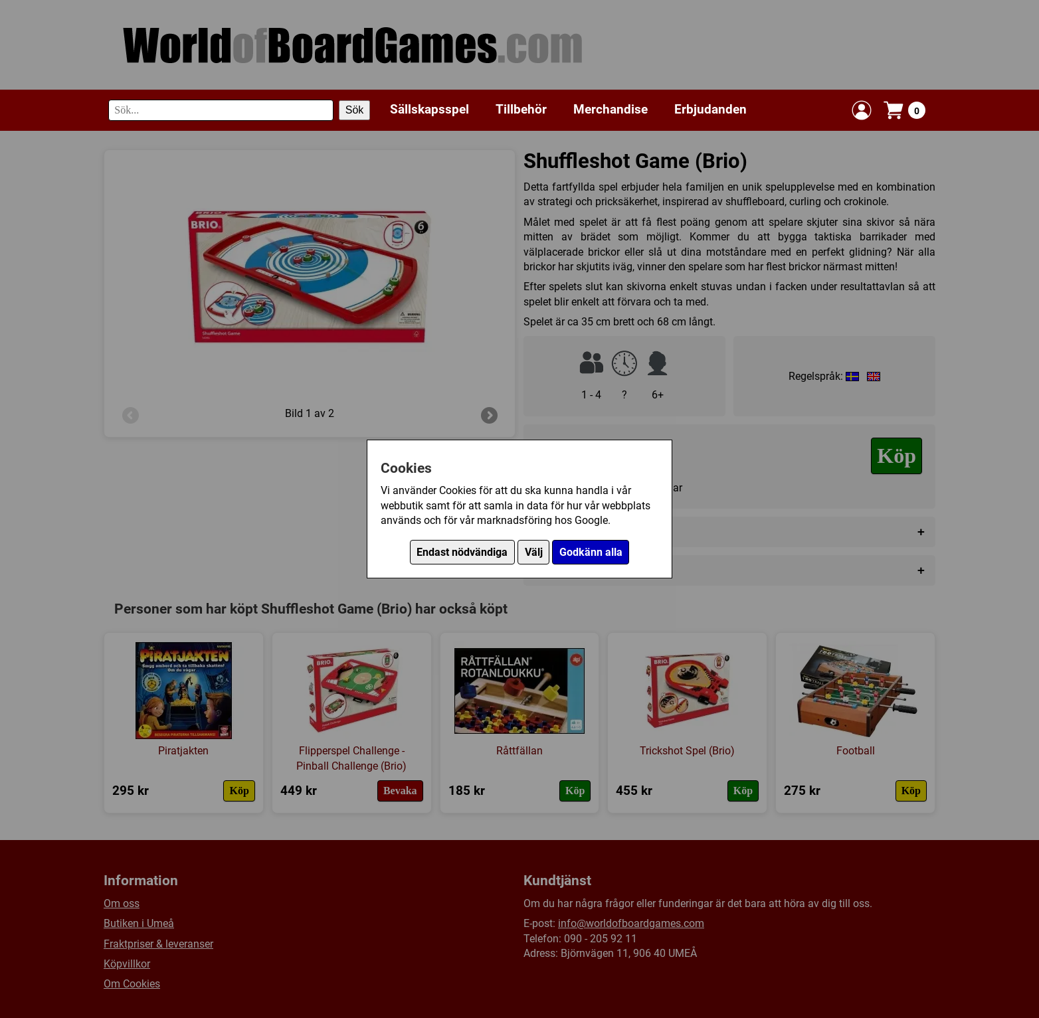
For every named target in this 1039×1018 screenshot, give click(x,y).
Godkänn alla (590, 552)
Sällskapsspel (429, 109)
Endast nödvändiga (462, 552)
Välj (534, 552)
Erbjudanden (710, 109)
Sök (354, 110)
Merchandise (610, 109)
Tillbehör (521, 109)
